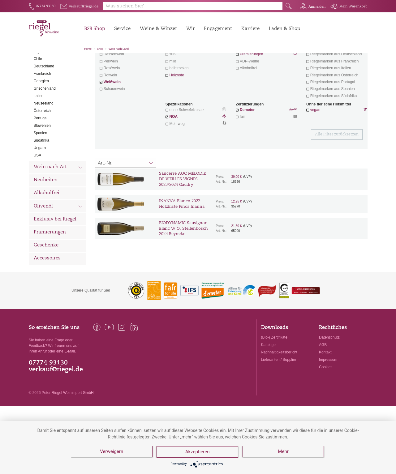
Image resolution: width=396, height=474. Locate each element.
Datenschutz (329, 371)
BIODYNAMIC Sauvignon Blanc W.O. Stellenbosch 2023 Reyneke (183, 263)
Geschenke (46, 279)
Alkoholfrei (46, 227)
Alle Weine (46, 63)
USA (37, 189)
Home (88, 48)
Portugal (41, 152)
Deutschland (44, 100)
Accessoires (47, 292)
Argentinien (43, 85)
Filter (232, 63)
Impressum (328, 394)
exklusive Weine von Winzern (334, 81)
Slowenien (42, 160)
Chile (38, 93)
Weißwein (112, 116)
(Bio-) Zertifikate (274, 371)
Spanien (40, 167)
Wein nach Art (58, 202)
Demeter (247, 144)
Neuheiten (46, 214)
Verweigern (111, 452)
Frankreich (42, 108)
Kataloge (268, 379)
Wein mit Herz (266, 82)
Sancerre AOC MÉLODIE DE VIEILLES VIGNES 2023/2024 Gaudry (182, 213)
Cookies (325, 401)
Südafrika (42, 175)
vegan (315, 144)
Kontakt (325, 386)
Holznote (176, 109)
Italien (39, 130)
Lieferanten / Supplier (278, 394)
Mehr (283, 452)
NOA (195, 151)
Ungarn (40, 182)
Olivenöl (58, 241)
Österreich (42, 145)
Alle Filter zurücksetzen (337, 169)
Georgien (41, 115)
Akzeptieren (198, 452)
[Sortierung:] (125, 197)
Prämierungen (50, 266)
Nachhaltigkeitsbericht (279, 386)
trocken (176, 81)
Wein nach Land (119, 48)
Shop (100, 48)
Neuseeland (44, 137)
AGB (323, 379)
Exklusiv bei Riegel (55, 253)
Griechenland (45, 123)
